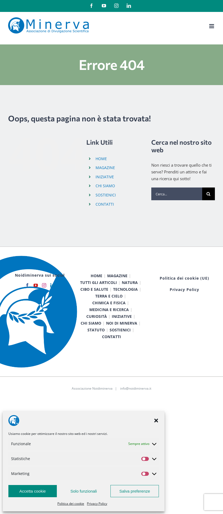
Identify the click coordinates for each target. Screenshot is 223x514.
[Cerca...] (176, 194)
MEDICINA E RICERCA (109, 309)
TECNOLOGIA (125, 289)
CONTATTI (105, 204)
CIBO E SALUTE (94, 289)
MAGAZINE (105, 167)
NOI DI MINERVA (121, 323)
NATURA (130, 282)
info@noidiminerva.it (135, 388)
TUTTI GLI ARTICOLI (98, 282)
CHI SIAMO (105, 185)
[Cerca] (208, 194)
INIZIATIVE (105, 176)
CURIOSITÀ (96, 316)
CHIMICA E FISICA (109, 302)
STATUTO (96, 329)
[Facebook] (27, 285)
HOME (101, 158)
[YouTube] (36, 285)
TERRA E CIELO (109, 296)
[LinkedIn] (52, 285)
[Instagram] (44, 285)
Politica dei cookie (70, 503)
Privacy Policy (97, 503)
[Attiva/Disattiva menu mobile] (212, 26)
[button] (156, 420)
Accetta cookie (32, 491)
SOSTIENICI (106, 195)
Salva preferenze (134, 491)
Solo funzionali (83, 491)
